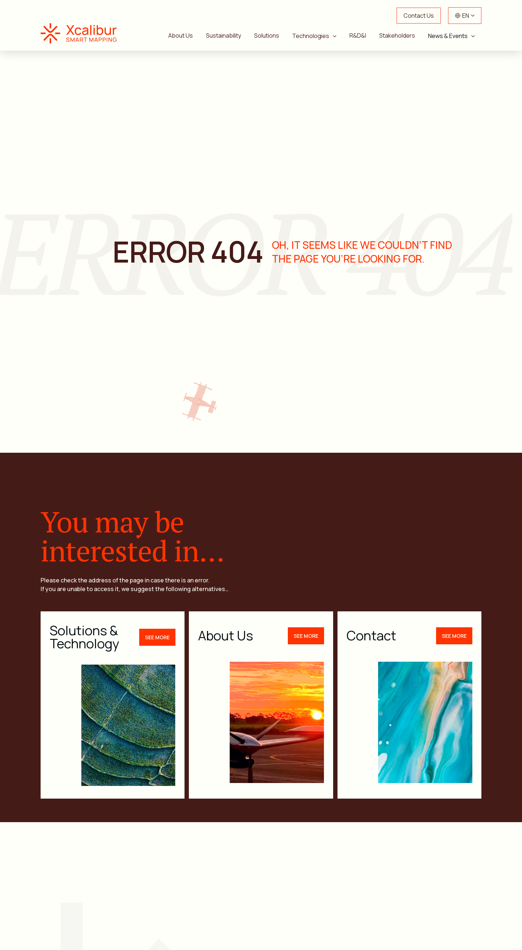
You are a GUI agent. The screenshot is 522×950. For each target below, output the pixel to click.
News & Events (448, 36)
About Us (180, 35)
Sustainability (223, 35)
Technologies (310, 36)
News (470, 899)
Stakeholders (397, 35)
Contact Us (418, 16)
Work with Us (364, 919)
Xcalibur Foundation (441, 919)
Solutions (266, 35)
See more (157, 569)
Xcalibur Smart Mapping (82, 33)
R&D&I (357, 35)
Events (258, 919)
